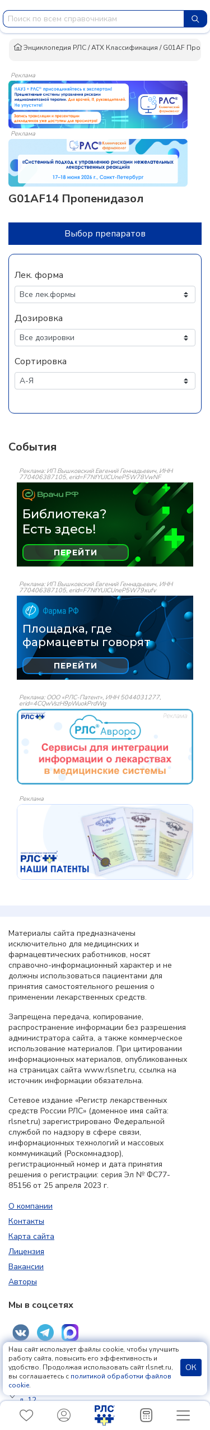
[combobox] (93, 18)
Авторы (22, 1281)
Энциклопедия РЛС (49, 47)
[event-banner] (105, 746)
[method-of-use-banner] (98, 103)
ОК (191, 1367)
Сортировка (41, 361)
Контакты (26, 1221)
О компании (30, 1206)
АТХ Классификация (124, 47)
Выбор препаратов (105, 233)
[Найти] (195, 18)
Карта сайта (31, 1236)
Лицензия (26, 1251)
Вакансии (26, 1266)
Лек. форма (39, 275)
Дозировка (39, 318)
